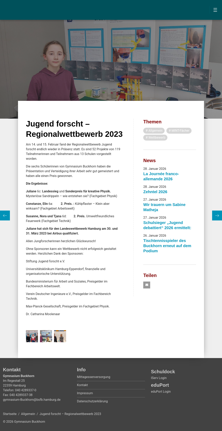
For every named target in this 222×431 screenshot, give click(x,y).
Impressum (85, 393)
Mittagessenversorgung (93, 377)
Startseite (10, 414)
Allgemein (28, 414)
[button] (146, 285)
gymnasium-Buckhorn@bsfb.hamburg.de (32, 400)
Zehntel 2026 (155, 192)
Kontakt (82, 385)
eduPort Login (161, 391)
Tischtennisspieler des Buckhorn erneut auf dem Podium (167, 245)
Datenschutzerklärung (92, 401)
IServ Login (159, 378)
